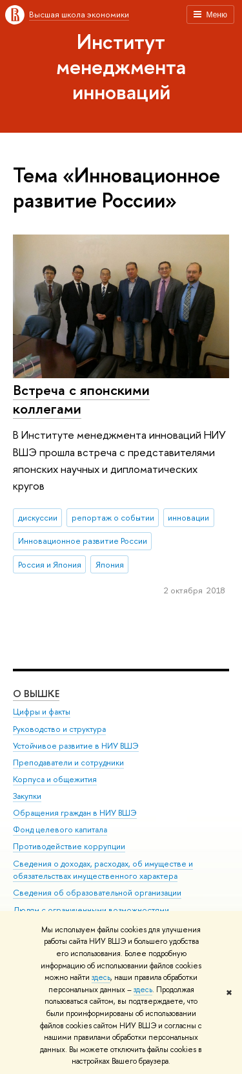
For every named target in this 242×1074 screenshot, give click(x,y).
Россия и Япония (49, 564)
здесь (101, 977)
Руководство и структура (59, 729)
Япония (110, 564)
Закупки (27, 796)
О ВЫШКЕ (36, 693)
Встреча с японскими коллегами (81, 399)
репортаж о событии (113, 517)
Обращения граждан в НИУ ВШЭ (75, 812)
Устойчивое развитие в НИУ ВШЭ (76, 745)
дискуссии (37, 517)
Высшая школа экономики (79, 14)
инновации (188, 517)
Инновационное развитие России (82, 540)
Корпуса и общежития (55, 779)
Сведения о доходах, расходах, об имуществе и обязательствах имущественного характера (103, 870)
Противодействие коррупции (69, 846)
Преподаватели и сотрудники (68, 762)
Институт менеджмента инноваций (121, 66)
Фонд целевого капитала (60, 829)
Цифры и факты (41, 711)
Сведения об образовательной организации (97, 892)
